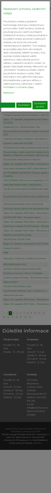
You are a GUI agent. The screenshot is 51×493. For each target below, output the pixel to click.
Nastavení (8, 92)
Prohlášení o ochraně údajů (18, 87)
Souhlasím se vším (40, 105)
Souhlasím (24, 105)
